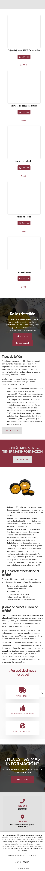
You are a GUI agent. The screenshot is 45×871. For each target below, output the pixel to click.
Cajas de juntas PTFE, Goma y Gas (24, 50)
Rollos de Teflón (24, 216)
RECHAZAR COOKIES (16, 855)
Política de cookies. (22, 868)
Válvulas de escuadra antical (24, 105)
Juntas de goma (24, 272)
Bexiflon (7, 642)
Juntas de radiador (24, 161)
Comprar (24, 57)
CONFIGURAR (32, 855)
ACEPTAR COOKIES (22, 862)
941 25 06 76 (22, 809)
